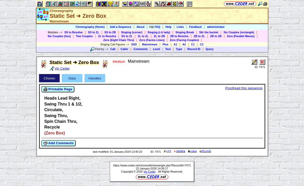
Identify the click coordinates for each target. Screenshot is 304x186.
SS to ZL (93, 32)
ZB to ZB (215, 36)
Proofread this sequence (243, 88)
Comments (141, 49)
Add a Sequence (120, 26)
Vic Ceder (150, 171)
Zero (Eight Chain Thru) (118, 40)
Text (168, 49)
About (140, 26)
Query (210, 49)
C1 (193, 44)
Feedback (195, 26)
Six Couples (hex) (59, 36)
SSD (134, 44)
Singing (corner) (131, 32)
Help (169, 26)
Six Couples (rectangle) (238, 32)
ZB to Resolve (179, 36)
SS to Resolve (73, 32)
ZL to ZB (159, 36)
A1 (175, 44)
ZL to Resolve (107, 36)
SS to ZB (110, 32)
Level (156, 49)
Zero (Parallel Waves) (240, 36)
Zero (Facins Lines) (152, 40)
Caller (124, 49)
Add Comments (58, 143)
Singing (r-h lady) (158, 32)
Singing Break (184, 32)
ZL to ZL (143, 36)
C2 (202, 44)
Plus (165, 44)
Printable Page (57, 89)
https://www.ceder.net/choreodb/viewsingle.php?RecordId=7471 (152, 165)
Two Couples (84, 36)
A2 (184, 44)
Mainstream (149, 44)
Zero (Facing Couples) (184, 40)
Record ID (193, 49)
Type (179, 49)
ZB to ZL (199, 36)
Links (180, 26)
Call (112, 49)
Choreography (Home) (90, 26)
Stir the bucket (208, 32)
